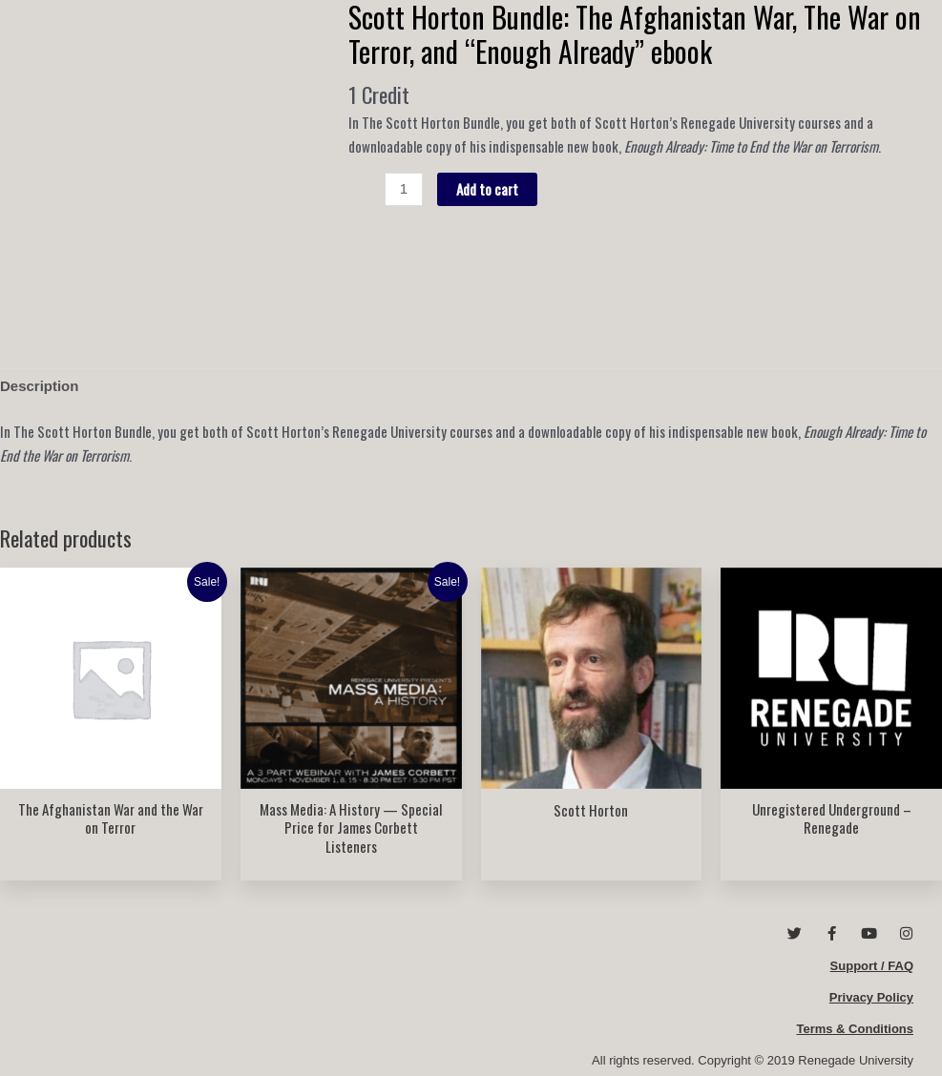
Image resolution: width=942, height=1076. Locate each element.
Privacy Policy (871, 997)
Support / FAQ (871, 966)
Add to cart (487, 188)
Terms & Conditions (854, 1029)
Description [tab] (39, 386)
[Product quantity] (403, 190)
